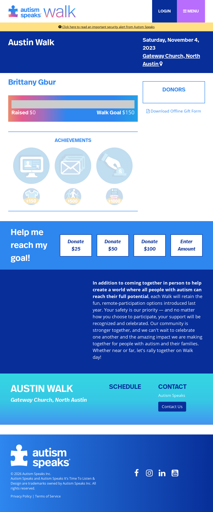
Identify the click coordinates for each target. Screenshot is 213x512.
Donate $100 (149, 245)
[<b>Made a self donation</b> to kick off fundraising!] (114, 165)
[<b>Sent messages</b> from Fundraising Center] (73, 165)
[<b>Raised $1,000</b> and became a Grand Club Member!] (114, 196)
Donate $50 (113, 245)
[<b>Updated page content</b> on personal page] (31, 165)
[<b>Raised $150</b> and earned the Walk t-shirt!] (31, 196)
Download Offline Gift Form (173, 111)
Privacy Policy (21, 496)
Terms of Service (48, 496)
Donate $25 (76, 245)
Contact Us (172, 406)
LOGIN (164, 11)
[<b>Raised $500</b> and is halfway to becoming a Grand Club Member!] (72, 196)
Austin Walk (31, 42)
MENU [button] (191, 11)
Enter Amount (186, 245)
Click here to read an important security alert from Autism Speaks (106, 27)
